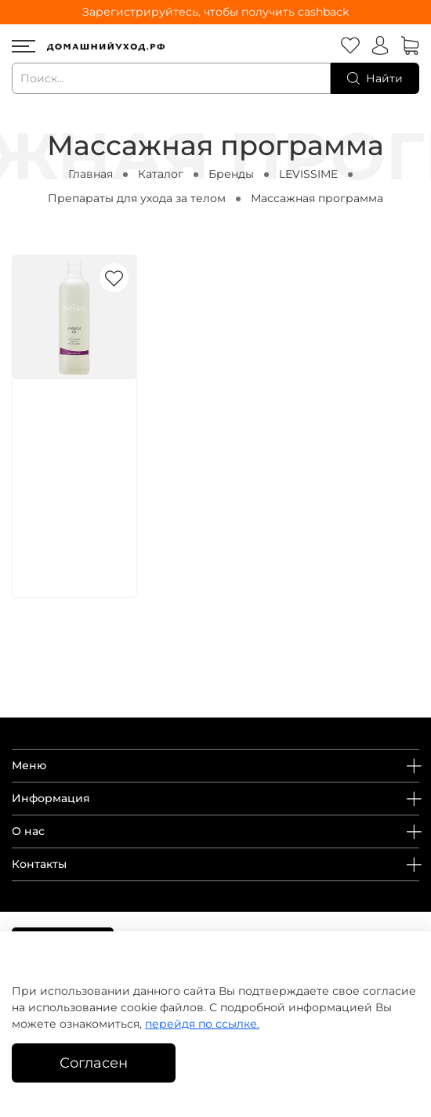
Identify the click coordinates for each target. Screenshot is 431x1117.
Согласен (94, 1062)
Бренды (231, 174)
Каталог (160, 174)
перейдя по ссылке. (202, 1024)
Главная (90, 174)
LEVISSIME (308, 174)
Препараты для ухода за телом (137, 198)
